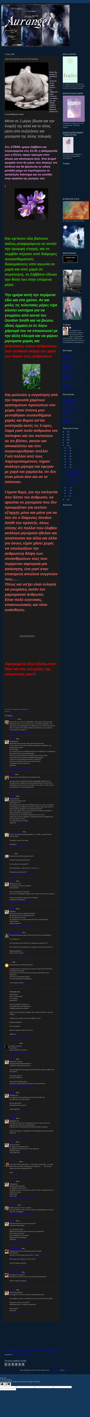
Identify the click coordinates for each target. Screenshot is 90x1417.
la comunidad (67, 423)
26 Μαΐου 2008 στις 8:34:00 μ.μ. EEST (21, 1265)
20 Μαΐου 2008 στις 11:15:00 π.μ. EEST (22, 825)
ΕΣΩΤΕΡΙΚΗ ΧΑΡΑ (69, 403)
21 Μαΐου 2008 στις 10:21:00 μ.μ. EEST (22, 1052)
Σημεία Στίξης (67, 366)
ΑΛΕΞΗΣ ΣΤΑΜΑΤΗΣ (69, 418)
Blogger (67, 1370)
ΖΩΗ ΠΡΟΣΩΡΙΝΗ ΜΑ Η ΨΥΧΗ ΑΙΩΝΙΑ (74, 473)
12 (66, 434)
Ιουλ (68, 462)
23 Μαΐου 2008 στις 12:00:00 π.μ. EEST (22, 1175)
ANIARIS (65, 415)
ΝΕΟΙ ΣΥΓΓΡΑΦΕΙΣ (69, 410)
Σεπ (68, 456)
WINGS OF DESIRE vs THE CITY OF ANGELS (75, 480)
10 (66, 440)
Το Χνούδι (66, 386)
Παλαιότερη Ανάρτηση (48, 1350)
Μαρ (68, 490)
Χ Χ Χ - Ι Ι (69, 484)
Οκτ (68, 453)
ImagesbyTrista (54, 1370)
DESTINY (66, 371)
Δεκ (68, 448)
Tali (11, 962)
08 (66, 445)
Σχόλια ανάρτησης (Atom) (21, 1354)
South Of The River (16, 832)
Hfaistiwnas (13, 719)
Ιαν (68, 496)
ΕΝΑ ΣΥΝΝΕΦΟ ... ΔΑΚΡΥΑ (75, 477)
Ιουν (68, 464)
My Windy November (69, 361)
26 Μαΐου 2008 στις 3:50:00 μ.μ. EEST (21, 1242)
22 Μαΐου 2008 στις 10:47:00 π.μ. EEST (22, 1112)
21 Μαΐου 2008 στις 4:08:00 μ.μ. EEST (21, 985)
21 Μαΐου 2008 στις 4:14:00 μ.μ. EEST (21, 1037)
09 (66, 443)
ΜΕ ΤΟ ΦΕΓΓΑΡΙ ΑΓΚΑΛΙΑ (71, 405)
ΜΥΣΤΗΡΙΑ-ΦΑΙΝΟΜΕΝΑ (18, 711)
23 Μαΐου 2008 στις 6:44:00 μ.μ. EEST (21, 1214)
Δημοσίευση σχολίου (13, 1317)
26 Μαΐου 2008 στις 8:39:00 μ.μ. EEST (21, 1283)
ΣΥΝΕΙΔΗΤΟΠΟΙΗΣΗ (73, 469)
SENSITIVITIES (32, 711)
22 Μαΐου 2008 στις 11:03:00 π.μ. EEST (22, 1135)
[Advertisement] (31, 1335)
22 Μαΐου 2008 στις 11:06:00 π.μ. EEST (22, 1155)
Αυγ (68, 459)
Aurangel (13, 739)
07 (66, 499)
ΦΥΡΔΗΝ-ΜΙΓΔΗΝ (15, 1248)
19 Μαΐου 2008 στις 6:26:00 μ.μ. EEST (21, 768)
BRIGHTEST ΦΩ (68, 369)
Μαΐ (68, 467)
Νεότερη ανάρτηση (13, 1350)
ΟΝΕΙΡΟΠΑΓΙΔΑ (68, 364)
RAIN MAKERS (68, 397)
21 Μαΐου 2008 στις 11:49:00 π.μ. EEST (22, 926)
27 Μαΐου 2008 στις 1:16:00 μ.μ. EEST (21, 1313)
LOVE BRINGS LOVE (69, 400)
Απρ (68, 487)
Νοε (68, 450)
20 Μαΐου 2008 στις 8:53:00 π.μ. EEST (22, 790)
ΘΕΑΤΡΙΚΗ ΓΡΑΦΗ (69, 408)
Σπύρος (12, 774)
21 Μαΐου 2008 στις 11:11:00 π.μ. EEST (22, 874)
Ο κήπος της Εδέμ (68, 359)
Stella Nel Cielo (67, 374)
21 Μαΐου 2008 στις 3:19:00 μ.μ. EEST (21, 956)
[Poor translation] (7, 1384)
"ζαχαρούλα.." (14, 1161)
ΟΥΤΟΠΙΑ (66, 413)
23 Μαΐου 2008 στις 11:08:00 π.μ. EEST (22, 1198)
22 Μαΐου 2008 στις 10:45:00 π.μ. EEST (22, 1086)
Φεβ (68, 493)
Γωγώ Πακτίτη (14, 1043)
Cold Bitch (66, 420)
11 (66, 437)
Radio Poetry (67, 376)
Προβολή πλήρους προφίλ (71, 345)
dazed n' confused (16, 932)
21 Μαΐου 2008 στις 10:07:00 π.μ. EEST (22, 847)
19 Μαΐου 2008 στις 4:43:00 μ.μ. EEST (21, 732)
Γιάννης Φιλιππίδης (69, 389)
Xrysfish (65, 381)
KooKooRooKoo (68, 379)
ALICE (65, 356)
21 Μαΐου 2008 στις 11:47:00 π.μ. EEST (22, 902)
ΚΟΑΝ (65, 353)
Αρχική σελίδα (30, 1350)
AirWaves (66, 384)
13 (66, 431)
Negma (12, 853)
